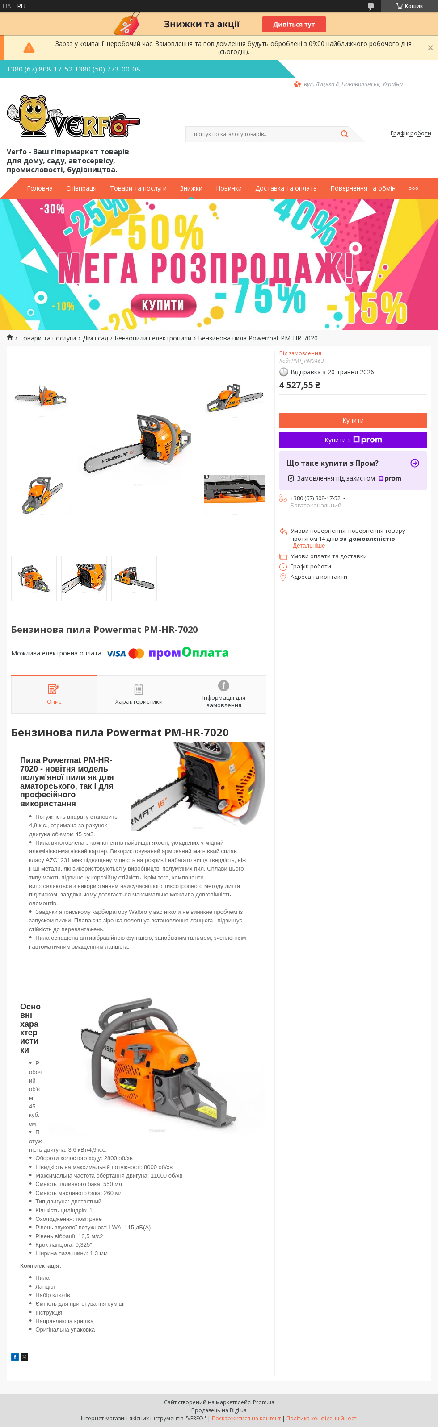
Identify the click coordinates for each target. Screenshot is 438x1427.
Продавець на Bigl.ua (219, 1410)
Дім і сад (95, 338)
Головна (40, 188)
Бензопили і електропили (152, 338)
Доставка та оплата (286, 188)
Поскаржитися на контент (246, 1418)
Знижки (191, 188)
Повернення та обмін (363, 188)
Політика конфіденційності (322, 1418)
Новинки (229, 188)
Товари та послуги (138, 188)
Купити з (353, 440)
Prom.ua (263, 1402)
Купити (353, 420)
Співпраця (81, 188)
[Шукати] (344, 134)
